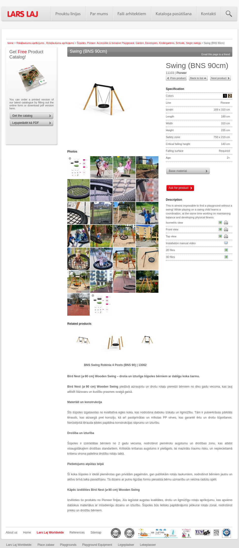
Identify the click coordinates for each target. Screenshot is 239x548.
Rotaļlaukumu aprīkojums (30, 43)
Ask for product (178, 188)
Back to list (196, 78)
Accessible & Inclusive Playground (115, 43)
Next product (218, 78)
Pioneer (91, 43)
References (77, 532)
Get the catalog (22, 115)
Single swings (193, 43)
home (10, 43)
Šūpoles (81, 43)
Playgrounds (68, 545)
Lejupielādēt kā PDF (25, 123)
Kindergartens (166, 43)
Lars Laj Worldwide (50, 532)
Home (27, 532)
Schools (180, 43)
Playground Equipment (97, 545)
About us (11, 532)
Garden (140, 43)
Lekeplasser (148, 545)
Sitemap (95, 532)
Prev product (178, 78)
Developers (151, 43)
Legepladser (126, 545)
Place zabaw (45, 545)
